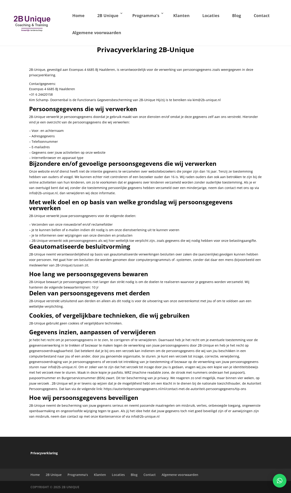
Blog (236, 15)
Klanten (181, 15)
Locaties (210, 15)
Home (78, 15)
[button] (279, 481)
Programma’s (145, 15)
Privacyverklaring (44, 453)
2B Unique (107, 15)
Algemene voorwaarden (96, 32)
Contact (262, 15)
